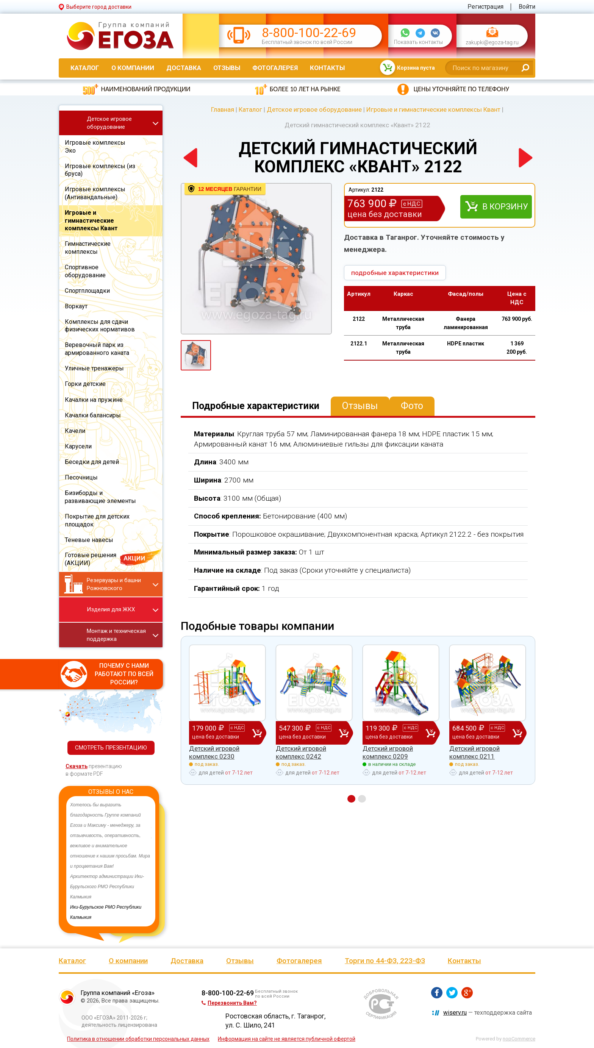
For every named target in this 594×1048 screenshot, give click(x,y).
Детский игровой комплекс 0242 (301, 752)
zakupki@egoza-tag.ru (492, 43)
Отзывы (226, 68)
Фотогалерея (275, 68)
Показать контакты (418, 42)
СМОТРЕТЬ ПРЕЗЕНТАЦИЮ (111, 747)
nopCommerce (519, 1039)
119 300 (395, 732)
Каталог (84, 68)
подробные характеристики (395, 272)
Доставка (183, 68)
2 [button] (362, 799)
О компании (132, 68)
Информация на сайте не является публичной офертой (286, 1039)
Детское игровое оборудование (314, 109)
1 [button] (351, 799)
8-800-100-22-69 (309, 33)
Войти (527, 6)
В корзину (505, 206)
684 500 (482, 732)
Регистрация (485, 6)
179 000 (222, 732)
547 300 (309, 732)
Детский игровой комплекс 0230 (214, 752)
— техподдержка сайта (487, 1012)
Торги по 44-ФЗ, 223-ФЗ (385, 960)
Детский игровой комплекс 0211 (474, 752)
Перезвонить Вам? (229, 1003)
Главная (222, 109)
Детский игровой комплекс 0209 (388, 752)
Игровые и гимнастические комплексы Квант (433, 109)
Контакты (327, 68)
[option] (111, 861)
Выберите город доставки (98, 7)
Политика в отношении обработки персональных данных (138, 1039)
